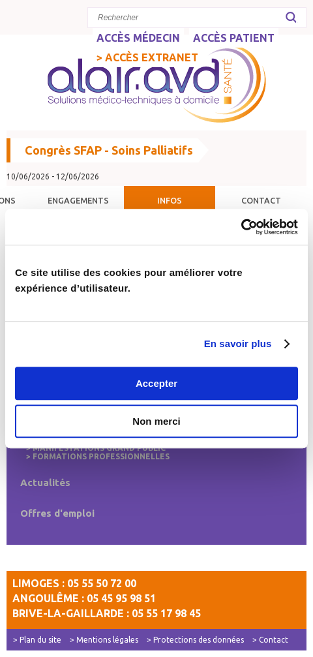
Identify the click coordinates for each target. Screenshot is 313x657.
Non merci (156, 421)
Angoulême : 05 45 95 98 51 (84, 598)
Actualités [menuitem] (45, 482)
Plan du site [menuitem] (40, 639)
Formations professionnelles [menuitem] (101, 456)
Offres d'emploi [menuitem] (57, 513)
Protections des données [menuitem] (198, 639)
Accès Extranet (151, 57)
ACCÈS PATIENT (234, 38)
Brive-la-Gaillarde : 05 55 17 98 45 (106, 613)
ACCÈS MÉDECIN (138, 38)
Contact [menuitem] (261, 200)
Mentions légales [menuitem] (107, 639)
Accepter (156, 383)
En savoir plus (238, 343)
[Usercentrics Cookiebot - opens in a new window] (241, 227)
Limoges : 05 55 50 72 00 (74, 583)
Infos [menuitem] (169, 200)
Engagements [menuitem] (78, 200)
